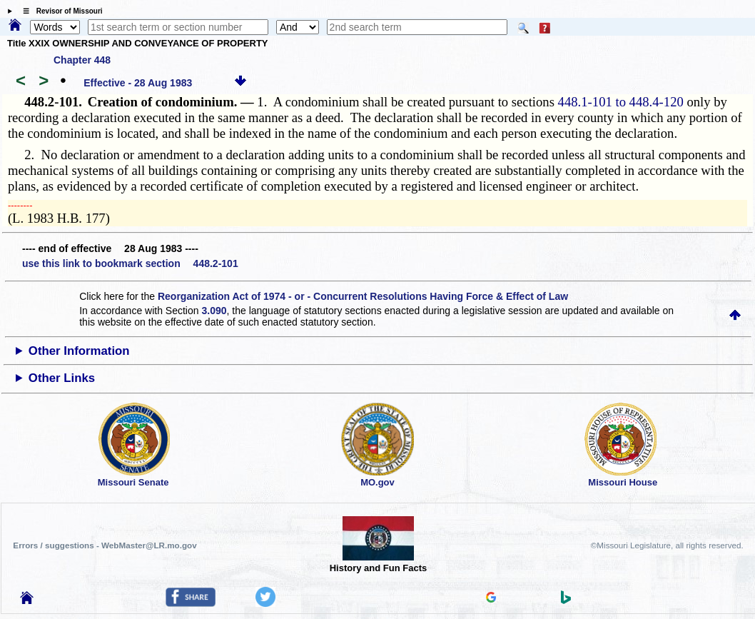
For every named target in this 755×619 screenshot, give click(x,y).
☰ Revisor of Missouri (59, 11)
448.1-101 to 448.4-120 (621, 101)
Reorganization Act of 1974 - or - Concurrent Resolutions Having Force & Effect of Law (363, 296)
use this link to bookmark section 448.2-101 (130, 263)
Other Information (79, 351)
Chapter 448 (82, 60)
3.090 (213, 310)
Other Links (62, 378)
